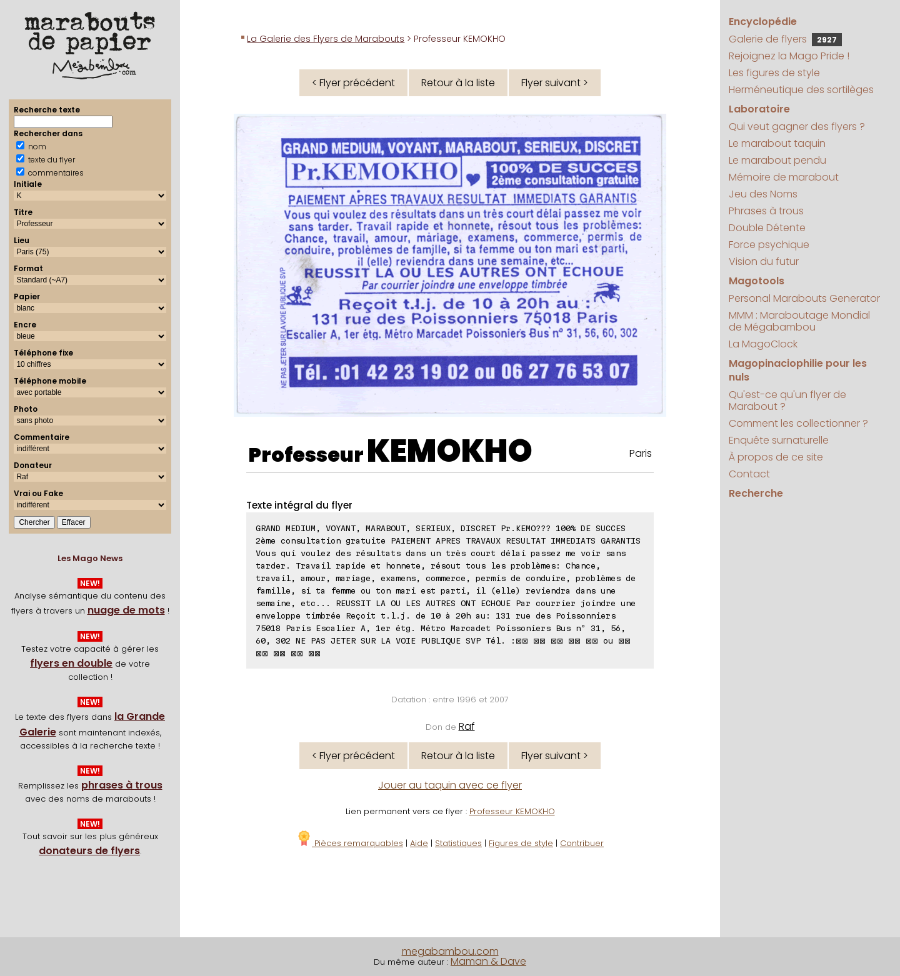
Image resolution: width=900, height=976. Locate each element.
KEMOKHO (449, 451)
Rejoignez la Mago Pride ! (789, 56)
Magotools (756, 281)
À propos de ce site (776, 457)
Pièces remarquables (349, 843)
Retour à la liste (458, 83)
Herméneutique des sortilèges (801, 89)
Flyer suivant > (554, 83)
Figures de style (521, 843)
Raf (467, 726)
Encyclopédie (763, 21)
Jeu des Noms (763, 194)
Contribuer (582, 843)
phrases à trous (121, 785)
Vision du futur (764, 261)
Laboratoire (759, 109)
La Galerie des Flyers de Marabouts (325, 38)
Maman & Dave (488, 961)
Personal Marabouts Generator (804, 298)
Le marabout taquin (777, 143)
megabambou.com (450, 951)
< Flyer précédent (353, 83)
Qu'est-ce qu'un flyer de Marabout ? (787, 400)
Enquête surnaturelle (779, 440)
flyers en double (71, 663)
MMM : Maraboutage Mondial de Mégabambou (799, 321)
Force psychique (769, 244)
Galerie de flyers (785, 39)
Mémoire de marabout (784, 177)
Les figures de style (774, 73)
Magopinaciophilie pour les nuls (798, 370)
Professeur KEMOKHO (512, 811)
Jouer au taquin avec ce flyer (450, 785)
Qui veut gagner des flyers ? (797, 126)
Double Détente (767, 228)
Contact (749, 474)
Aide (419, 843)
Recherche (756, 493)
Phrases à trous (766, 211)
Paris (640, 453)
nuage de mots (126, 610)
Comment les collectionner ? (798, 423)
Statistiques (458, 843)
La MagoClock (763, 344)
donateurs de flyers (89, 851)
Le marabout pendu (777, 160)
